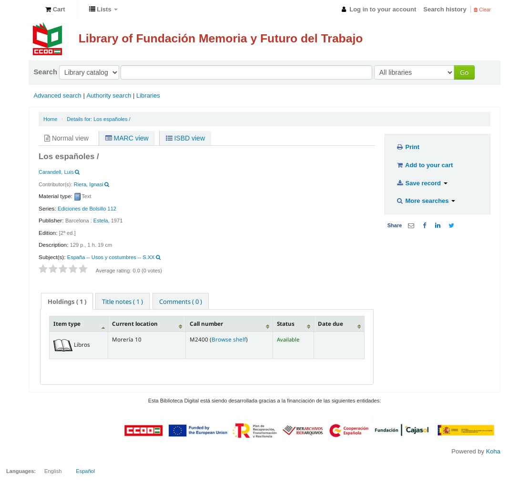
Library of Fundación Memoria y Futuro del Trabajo (221, 38)
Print (407, 147)
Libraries (148, 95)
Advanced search (57, 95)
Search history (444, 9)
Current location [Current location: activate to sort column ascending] (135, 323)
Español (85, 471)
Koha (493, 451)
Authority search (108, 95)
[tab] (67, 301)
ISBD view (185, 138)
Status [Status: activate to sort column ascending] (286, 323)
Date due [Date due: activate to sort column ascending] (330, 323)
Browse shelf (229, 339)
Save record (421, 183)
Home (50, 119)
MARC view (127, 138)
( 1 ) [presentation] (67, 301)
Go (464, 72)
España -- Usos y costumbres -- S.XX (111, 257)
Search (45, 72)
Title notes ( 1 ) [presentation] (122, 301)
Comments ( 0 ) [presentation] (180, 301)
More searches (425, 200)
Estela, (101, 220)
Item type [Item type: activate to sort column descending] (67, 323)
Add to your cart (424, 165)
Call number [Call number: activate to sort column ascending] (206, 323)
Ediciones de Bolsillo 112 (87, 208)
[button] (55, 9)
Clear (482, 9)
